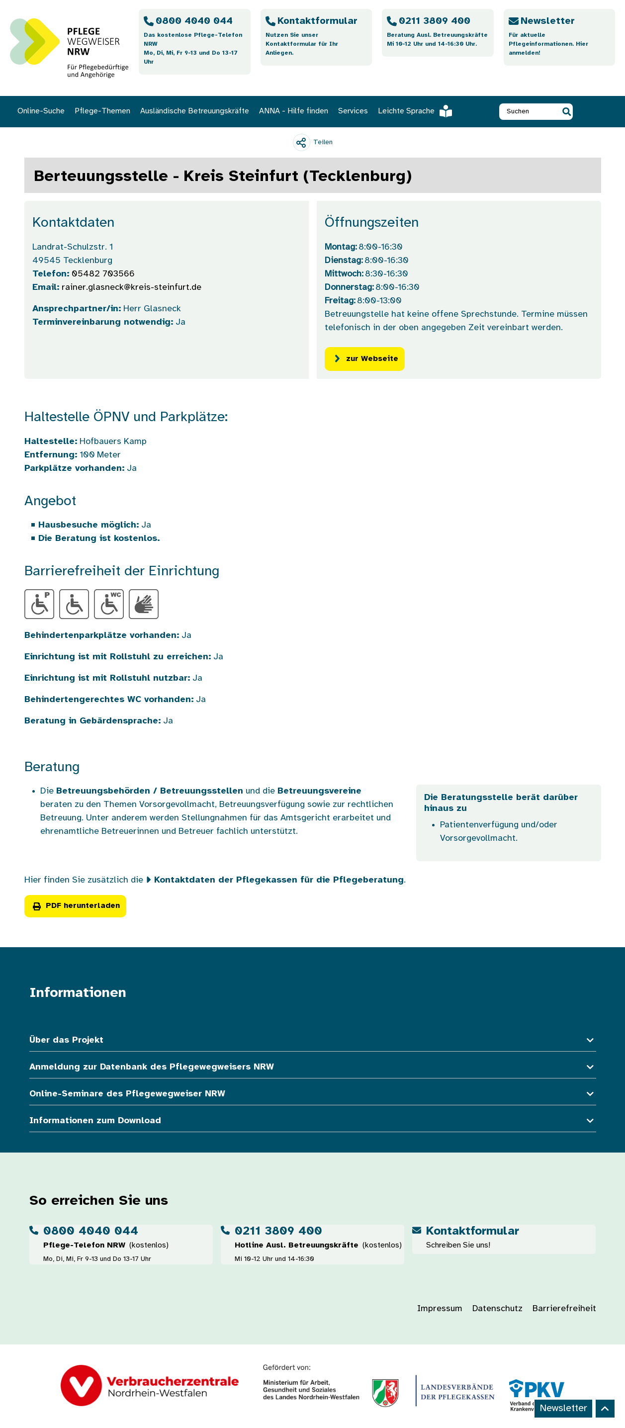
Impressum (439, 1309)
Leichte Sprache (415, 111)
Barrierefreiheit (564, 1309)
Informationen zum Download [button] (312, 1121)
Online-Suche (41, 111)
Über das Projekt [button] (312, 1040)
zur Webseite (364, 359)
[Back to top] (605, 1408)
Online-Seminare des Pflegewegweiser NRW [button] (312, 1094)
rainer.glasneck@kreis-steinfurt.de (131, 287)
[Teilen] (313, 142)
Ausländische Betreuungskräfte (194, 111)
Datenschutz (497, 1309)
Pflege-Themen (102, 111)
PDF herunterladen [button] (75, 905)
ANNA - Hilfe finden (293, 111)
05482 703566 (103, 274)
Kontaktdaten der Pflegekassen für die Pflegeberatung (279, 880)
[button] (566, 111)
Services (353, 111)
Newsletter (563, 1408)
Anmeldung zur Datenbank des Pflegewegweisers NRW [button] (312, 1067)
